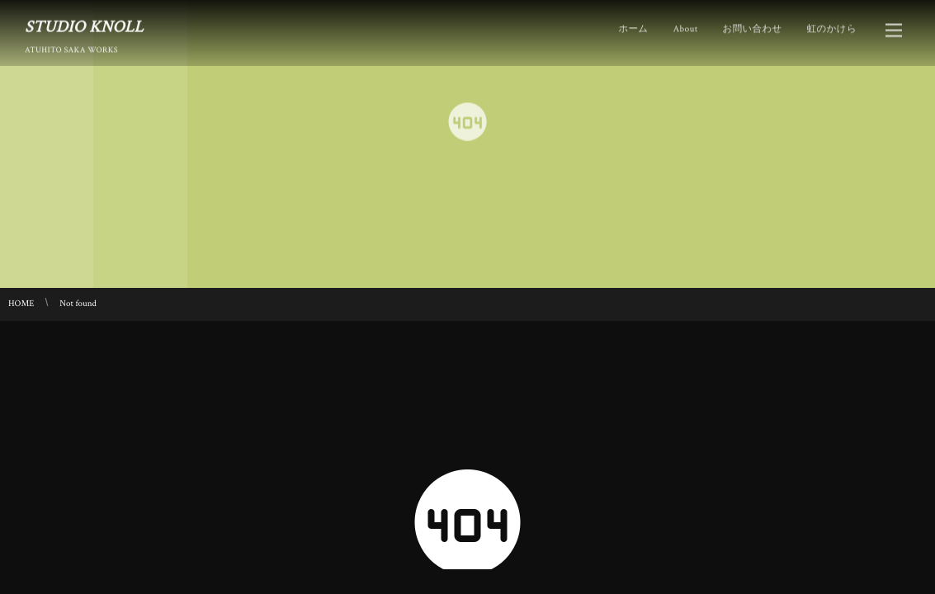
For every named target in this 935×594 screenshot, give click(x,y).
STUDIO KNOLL (84, 26)
